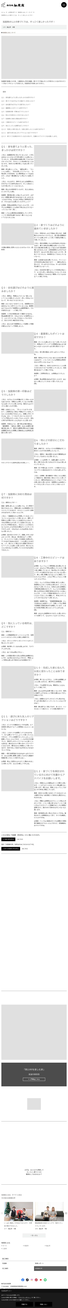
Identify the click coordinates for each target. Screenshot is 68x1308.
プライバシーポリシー (24, 1297)
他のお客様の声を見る (11, 849)
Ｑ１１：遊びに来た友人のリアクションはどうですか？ (19, 133)
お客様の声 (38, 1268)
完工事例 (5, 1268)
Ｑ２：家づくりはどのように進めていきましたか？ (18, 101)
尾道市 (26, 1245)
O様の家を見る (9, 839)
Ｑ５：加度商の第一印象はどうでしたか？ (15, 112)
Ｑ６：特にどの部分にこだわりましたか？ (15, 115)
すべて (5, 1245)
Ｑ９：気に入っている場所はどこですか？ (15, 126)
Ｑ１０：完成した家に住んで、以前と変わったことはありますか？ (23, 129)
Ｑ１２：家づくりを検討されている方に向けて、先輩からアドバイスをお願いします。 (29, 136)
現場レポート (39, 1263)
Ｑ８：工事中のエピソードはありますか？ (15, 122)
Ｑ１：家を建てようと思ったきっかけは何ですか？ (18, 97)
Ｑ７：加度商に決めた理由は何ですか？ (14, 119)
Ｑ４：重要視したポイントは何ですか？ (14, 108)
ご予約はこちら (35, 1079)
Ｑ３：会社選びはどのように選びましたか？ (15, 105)
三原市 (5, 1248)
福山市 (48, 1245)
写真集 (4, 1263)
